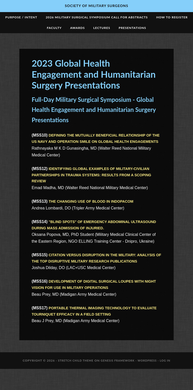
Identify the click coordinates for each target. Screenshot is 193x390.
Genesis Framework (117, 381)
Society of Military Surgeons (96, 6)
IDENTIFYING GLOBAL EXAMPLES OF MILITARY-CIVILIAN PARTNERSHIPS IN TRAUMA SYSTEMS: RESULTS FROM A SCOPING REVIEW (96, 186)
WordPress (149, 381)
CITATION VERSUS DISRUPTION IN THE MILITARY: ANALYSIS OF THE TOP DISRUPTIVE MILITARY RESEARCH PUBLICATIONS (89, 274)
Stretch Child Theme (72, 381)
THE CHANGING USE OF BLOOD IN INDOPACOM (95, 213)
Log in (169, 381)
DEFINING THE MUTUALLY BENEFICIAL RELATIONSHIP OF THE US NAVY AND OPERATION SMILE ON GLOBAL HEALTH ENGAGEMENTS (94, 145)
